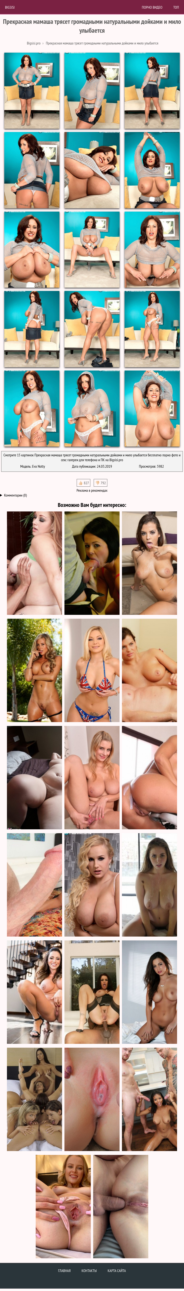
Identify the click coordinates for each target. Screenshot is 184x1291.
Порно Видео (152, 7)
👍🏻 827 (83, 482)
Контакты (89, 1270)
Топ (176, 7)
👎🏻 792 (100, 482)
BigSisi (10, 7)
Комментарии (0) (15, 495)
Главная (64, 1270)
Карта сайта (117, 1270)
